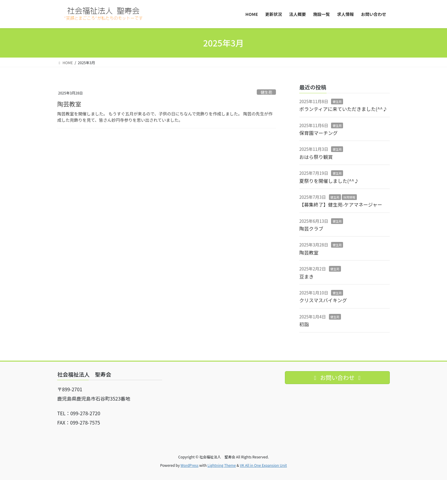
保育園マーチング (318, 132)
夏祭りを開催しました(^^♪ (329, 180)
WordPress (190, 465)
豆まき (306, 276)
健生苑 (266, 92)
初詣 (304, 324)
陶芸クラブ (311, 228)
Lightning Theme (221, 465)
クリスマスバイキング (323, 300)
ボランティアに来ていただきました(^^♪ (343, 108)
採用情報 (349, 197)
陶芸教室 (69, 104)
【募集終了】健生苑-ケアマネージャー (340, 204)
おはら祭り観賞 (316, 156)
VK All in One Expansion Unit (263, 465)
